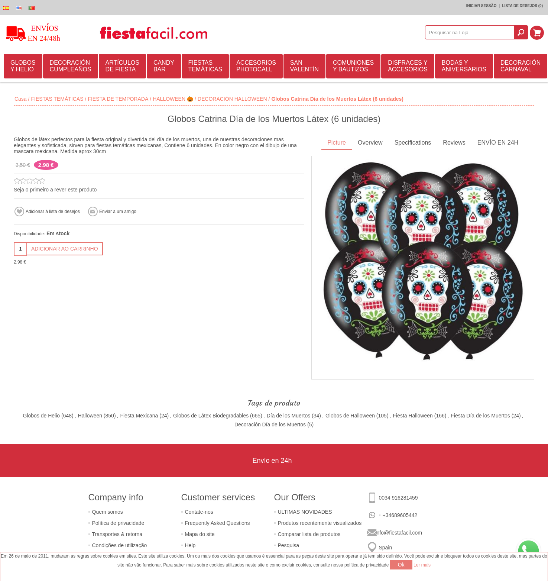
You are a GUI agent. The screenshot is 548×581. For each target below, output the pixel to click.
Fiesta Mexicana (139, 416)
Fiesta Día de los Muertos (480, 416)
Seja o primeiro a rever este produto (55, 190)
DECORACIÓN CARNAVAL (520, 65)
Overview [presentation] (370, 142)
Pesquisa (288, 545)
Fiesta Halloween (412, 416)
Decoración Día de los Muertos (270, 424)
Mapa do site (200, 534)
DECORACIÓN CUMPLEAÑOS (70, 65)
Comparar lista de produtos (309, 534)
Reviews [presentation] (454, 142)
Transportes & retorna (117, 534)
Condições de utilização (119, 545)
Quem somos (107, 512)
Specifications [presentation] (413, 142)
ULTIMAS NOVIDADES (305, 512)
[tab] (336, 143)
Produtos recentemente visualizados (320, 523)
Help (190, 545)
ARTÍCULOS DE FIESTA (122, 65)
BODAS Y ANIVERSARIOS (464, 65)
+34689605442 (400, 515)
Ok (401, 565)
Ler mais (422, 565)
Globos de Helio (41, 416)
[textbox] (470, 32)
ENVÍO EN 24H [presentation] (497, 142)
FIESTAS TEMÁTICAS (205, 65)
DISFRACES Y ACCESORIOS (408, 65)
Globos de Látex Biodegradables (211, 416)
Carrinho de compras (537, 32)
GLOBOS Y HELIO (23, 65)
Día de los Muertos (289, 416)
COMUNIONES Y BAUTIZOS (353, 65)
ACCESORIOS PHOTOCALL (256, 65)
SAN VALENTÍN (304, 65)
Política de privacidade (118, 523)
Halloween (90, 416)
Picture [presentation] (336, 142)
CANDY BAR (163, 65)
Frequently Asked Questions (217, 523)
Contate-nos (199, 512)
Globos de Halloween (350, 416)
